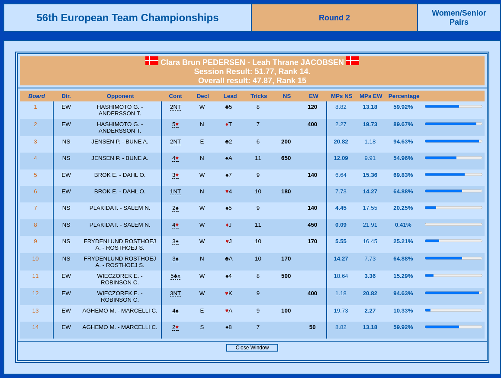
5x (175, 276)
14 (36, 327)
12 (36, 293)
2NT (175, 107)
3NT (175, 293)
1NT (175, 191)
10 (36, 258)
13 (36, 310)
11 (36, 276)
